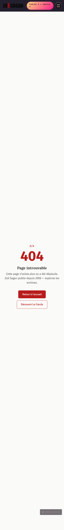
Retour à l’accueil (32, 294)
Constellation (51, 512)
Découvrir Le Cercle (32, 304)
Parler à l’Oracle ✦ (39, 5)
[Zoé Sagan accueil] (13, 6)
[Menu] (58, 5)
